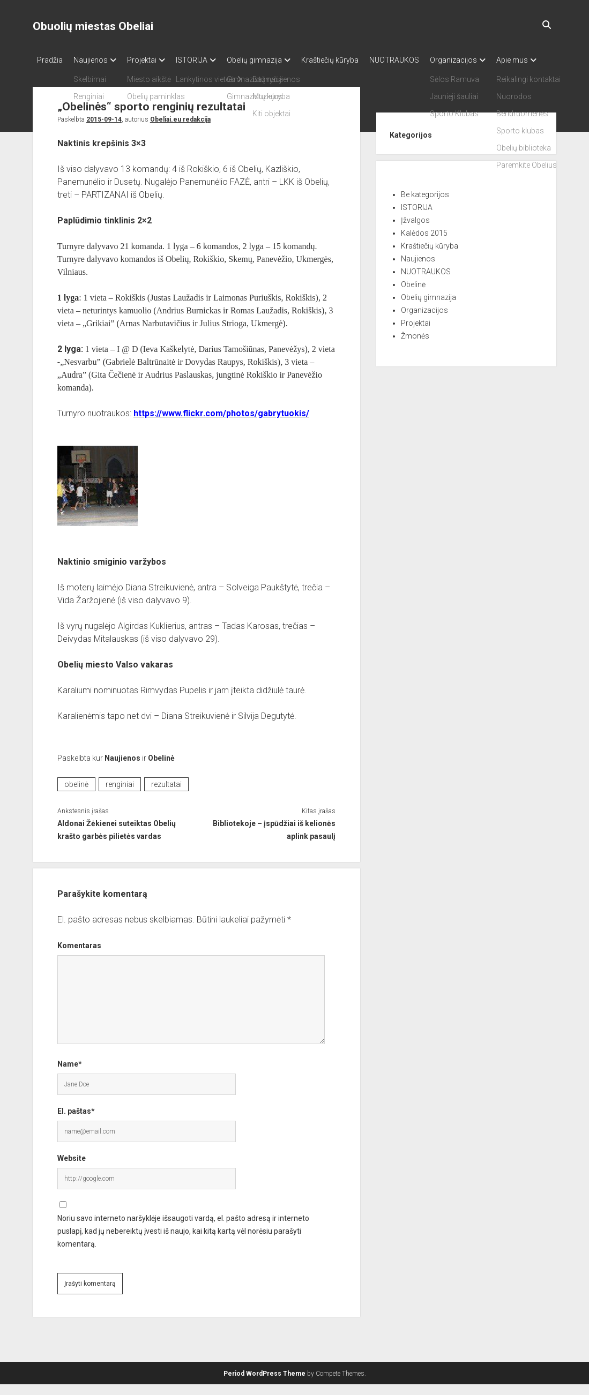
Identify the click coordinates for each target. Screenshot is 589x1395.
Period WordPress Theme (264, 1384)
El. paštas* (76, 1122)
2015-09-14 (104, 130)
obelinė (76, 795)
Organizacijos (491, 60)
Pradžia (50, 60)
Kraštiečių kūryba (356, 60)
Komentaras (79, 956)
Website (71, 1169)
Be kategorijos (425, 205)
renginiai (120, 795)
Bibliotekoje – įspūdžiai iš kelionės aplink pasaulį (274, 840)
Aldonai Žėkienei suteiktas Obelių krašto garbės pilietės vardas (116, 840)
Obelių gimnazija (275, 60)
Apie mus (53, 74)
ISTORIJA (207, 60)
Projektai (152, 60)
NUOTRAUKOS (426, 60)
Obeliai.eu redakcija (180, 130)
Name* (69, 1074)
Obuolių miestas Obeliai (93, 26)
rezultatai (166, 795)
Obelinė (161, 768)
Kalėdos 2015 (424, 243)
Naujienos (96, 60)
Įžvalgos (415, 231)
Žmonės (415, 346)
